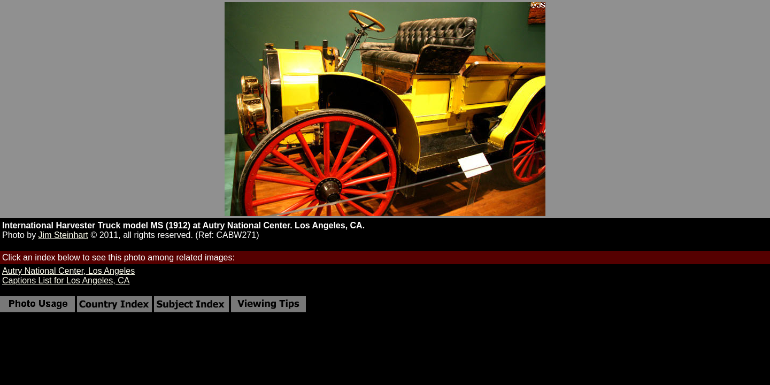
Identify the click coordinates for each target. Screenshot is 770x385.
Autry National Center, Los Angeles (68, 270)
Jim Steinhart (63, 235)
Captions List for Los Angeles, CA (65, 280)
